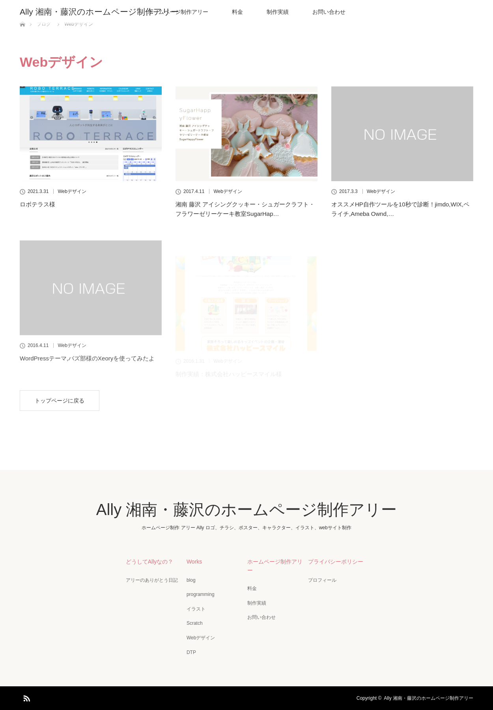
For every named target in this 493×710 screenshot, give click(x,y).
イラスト (196, 609)
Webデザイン (72, 191)
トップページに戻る (59, 400)
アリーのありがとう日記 (152, 580)
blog (191, 580)
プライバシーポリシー (335, 561)
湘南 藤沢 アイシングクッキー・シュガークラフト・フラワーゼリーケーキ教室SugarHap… (245, 209)
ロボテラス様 (37, 204)
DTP (191, 652)
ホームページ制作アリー (275, 565)
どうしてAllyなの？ (150, 561)
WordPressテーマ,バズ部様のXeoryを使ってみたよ (87, 375)
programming (201, 594)
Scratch (195, 623)
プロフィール (322, 580)
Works (194, 561)
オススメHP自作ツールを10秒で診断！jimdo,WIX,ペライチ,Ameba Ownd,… (400, 209)
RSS (26, 697)
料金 (237, 12)
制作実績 (278, 12)
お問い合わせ (328, 12)
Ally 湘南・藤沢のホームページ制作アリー (99, 11)
